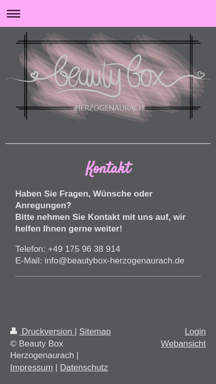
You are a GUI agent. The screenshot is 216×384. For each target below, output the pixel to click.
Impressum (31, 367)
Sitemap (95, 331)
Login (195, 331)
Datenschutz (84, 367)
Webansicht (183, 344)
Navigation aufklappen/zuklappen (108, 13)
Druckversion (42, 331)
